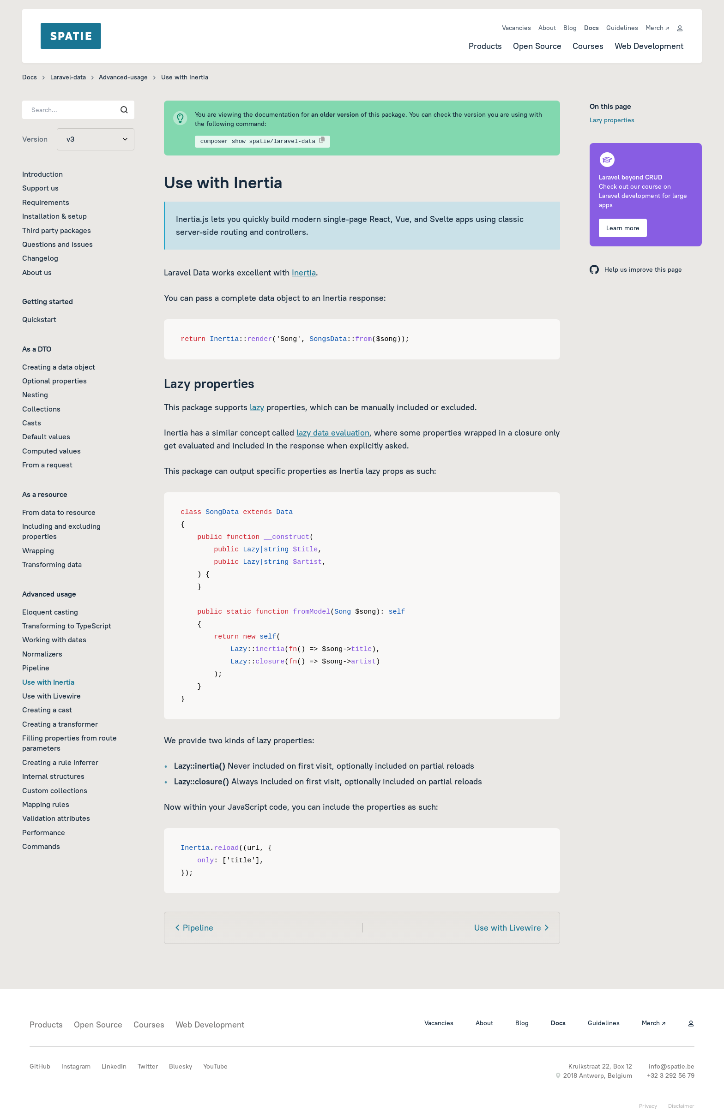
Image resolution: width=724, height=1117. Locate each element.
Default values (46, 436)
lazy (257, 407)
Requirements (45, 202)
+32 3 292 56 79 (670, 1075)
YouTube (215, 1066)
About (547, 28)
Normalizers (42, 653)
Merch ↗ (657, 28)
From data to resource (59, 512)
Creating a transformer (60, 724)
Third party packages (56, 230)
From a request (47, 464)
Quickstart (39, 319)
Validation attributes (56, 818)
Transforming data (52, 564)
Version (35, 138)
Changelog (40, 258)
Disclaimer (681, 1105)
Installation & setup (54, 216)
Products (485, 46)
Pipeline (35, 667)
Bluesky (180, 1066)
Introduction (42, 174)
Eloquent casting (50, 611)
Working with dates (54, 639)
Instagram (75, 1066)
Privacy (648, 1105)
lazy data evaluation (332, 432)
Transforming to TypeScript (66, 625)
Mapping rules (45, 804)
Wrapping (38, 550)
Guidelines (622, 28)
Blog (570, 28)
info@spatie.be (671, 1066)
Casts (31, 422)
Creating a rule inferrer (60, 762)
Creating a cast (47, 709)
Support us (40, 187)
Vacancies (516, 28)
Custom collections (54, 790)
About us (37, 272)
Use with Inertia (48, 682)
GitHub (40, 1066)
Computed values (51, 450)
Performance (43, 832)
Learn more (623, 228)
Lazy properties (612, 120)
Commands (41, 846)
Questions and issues (57, 244)
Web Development (649, 46)
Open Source (537, 46)
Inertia (304, 272)
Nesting (35, 394)
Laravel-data (68, 77)
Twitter (148, 1066)
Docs (591, 28)
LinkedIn (114, 1066)
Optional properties (54, 380)
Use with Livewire (51, 695)
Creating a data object (58, 366)
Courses (588, 46)
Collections (41, 408)
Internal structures (53, 776)
